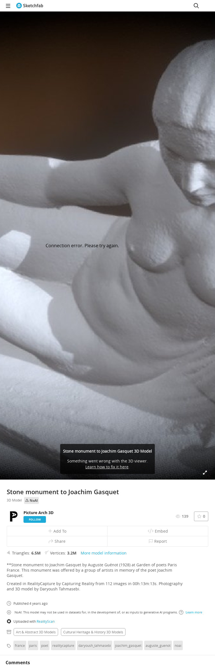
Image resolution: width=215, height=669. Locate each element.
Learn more (190, 612)
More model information (104, 553)
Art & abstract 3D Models (36, 632)
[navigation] (8, 5)
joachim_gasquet (128, 645)
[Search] (196, 5)
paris (33, 645)
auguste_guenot (158, 645)
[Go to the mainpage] (29, 5)
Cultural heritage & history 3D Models (93, 632)
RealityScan (46, 621)
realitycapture (63, 645)
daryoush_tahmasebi (94, 645)
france (20, 645)
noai (178, 645)
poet (44, 645)
